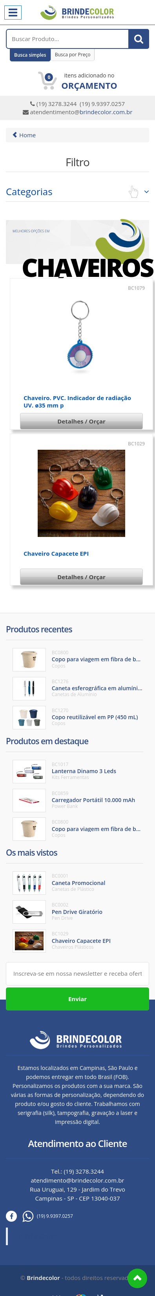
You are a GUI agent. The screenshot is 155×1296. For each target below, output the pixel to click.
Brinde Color (36, 1236)
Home (24, 135)
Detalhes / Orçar (81, 421)
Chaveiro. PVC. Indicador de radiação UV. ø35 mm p (77, 401)
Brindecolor (43, 1278)
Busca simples (30, 55)
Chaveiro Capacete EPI (56, 553)
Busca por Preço (73, 54)
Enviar (77, 999)
